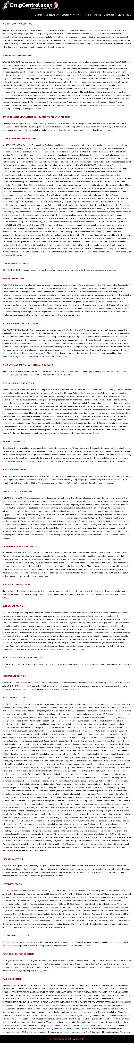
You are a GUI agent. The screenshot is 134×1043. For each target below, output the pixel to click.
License (80, 1039)
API (80, 14)
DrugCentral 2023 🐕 (34, 5)
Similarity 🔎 (68, 14)
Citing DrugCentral (59, 1039)
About (97, 14)
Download (109, 14)
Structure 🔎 (52, 14)
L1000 (120, 14)
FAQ (129, 14)
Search (38, 14)
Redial (88, 14)
